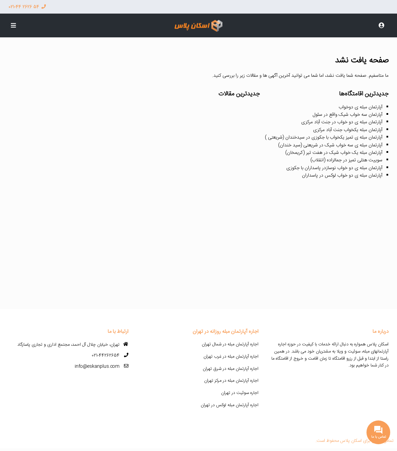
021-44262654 (106, 355)
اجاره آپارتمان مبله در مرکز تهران (231, 380)
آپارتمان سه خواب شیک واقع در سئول (347, 115)
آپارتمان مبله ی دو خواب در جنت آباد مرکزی (341, 122)
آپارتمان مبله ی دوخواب (360, 107)
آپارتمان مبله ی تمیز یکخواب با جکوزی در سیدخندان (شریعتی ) (323, 137)
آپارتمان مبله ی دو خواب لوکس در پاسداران (342, 176)
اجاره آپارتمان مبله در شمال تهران (230, 344)
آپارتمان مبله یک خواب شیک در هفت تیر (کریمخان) (333, 153)
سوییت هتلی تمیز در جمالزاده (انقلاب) (346, 160)
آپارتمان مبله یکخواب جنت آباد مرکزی (347, 130)
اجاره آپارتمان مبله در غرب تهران (230, 356)
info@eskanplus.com (97, 366)
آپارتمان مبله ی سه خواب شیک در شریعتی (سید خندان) (330, 145)
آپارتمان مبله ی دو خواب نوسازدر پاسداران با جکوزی (334, 168)
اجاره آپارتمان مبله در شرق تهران (230, 369)
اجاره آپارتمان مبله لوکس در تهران (229, 405)
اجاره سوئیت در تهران (239, 393)
